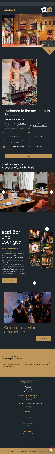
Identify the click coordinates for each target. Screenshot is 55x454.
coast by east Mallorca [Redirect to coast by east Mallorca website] (27, 440)
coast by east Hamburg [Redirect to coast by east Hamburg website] (27, 437)
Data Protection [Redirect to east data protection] (22, 451)
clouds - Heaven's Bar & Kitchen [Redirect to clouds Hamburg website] (27, 434)
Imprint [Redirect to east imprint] (13, 451)
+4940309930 (19, 403)
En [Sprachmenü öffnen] (18, 4)
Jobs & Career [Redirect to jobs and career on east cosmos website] (27, 420)
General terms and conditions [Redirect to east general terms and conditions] (36, 451)
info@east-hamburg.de (35, 403)
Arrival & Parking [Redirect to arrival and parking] (27, 417)
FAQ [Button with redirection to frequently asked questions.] (28, 156)
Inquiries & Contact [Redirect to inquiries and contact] (27, 423)
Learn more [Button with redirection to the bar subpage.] (9, 280)
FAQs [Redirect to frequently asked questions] (27, 414)
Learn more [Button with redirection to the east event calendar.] (43, 338)
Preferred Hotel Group (40, 126)
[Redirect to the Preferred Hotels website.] (28, 388)
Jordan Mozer (22, 124)
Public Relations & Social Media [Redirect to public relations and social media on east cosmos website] (27, 426)
